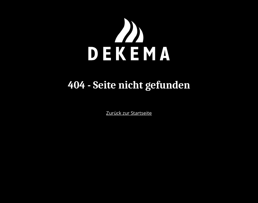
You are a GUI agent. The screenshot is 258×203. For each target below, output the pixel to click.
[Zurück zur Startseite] (129, 39)
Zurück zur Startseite (129, 112)
